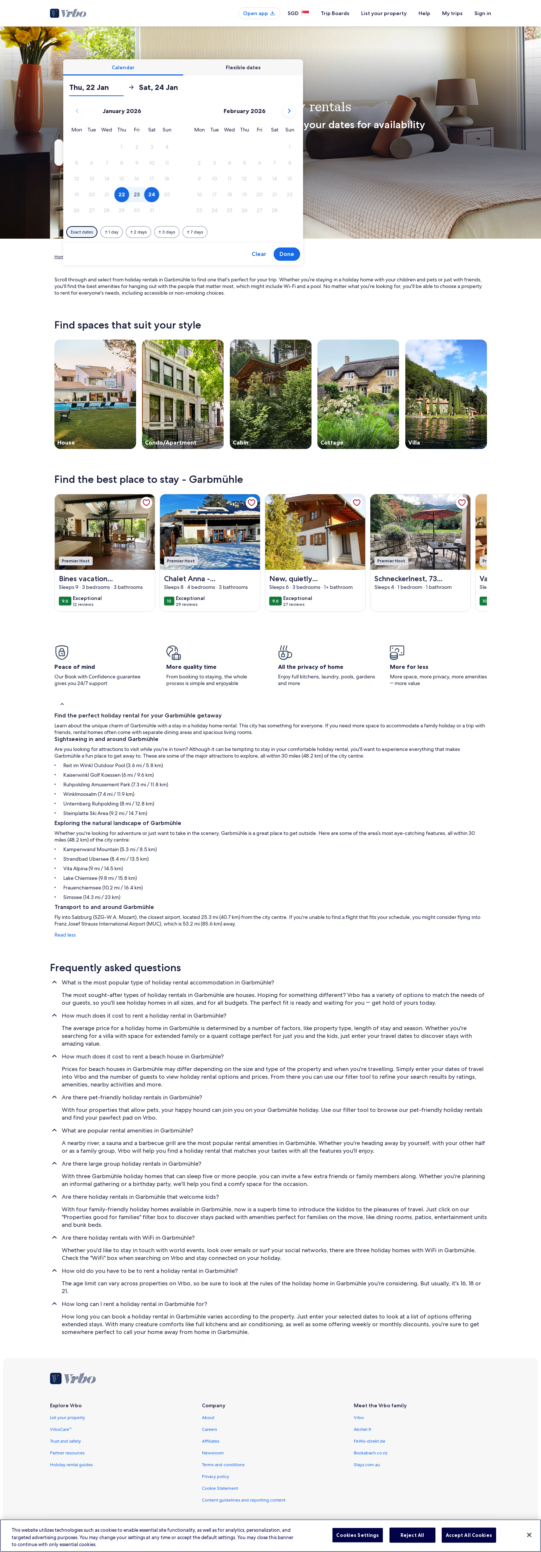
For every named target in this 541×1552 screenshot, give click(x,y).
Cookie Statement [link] (220, 1488)
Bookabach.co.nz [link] (370, 1453)
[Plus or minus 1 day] (238, 232)
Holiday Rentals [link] (89, 257)
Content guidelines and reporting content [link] (243, 1500)
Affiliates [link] (210, 1441)
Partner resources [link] (67, 1453)
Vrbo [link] (359, 1418)
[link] (146, 503)
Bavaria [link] (143, 257)
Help (424, 13)
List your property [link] (67, 1418)
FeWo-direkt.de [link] (369, 1441)
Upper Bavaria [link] (171, 257)
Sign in (482, 13)
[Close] (529, 1542)
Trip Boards (335, 13)
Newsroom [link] (213, 1453)
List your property (384, 13)
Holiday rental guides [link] (71, 1465)
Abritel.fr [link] (362, 1429)
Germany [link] (120, 257)
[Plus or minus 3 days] (293, 232)
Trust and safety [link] (65, 1441)
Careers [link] (209, 1429)
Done (413, 253)
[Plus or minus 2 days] (265, 232)
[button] (248, 147)
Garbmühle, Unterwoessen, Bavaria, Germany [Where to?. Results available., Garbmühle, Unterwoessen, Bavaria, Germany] (130, 155)
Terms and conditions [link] (223, 1465)
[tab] (250, 67)
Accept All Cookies (469, 1542)
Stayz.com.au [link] (367, 1465)
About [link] (208, 1418)
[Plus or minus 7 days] (321, 232)
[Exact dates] (208, 232)
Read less (65, 934)
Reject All (412, 1542)
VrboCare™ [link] (61, 1429)
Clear (385, 253)
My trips (452, 13)
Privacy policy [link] (215, 1476)
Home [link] (60, 257)
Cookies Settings (357, 1542)
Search (467, 152)
